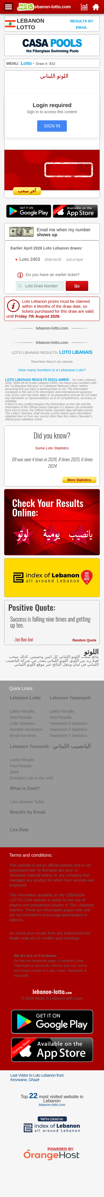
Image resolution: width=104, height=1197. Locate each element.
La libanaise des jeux (24, 386)
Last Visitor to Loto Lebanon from (37, 1077)
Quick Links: (21, 688)
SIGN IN (52, 126)
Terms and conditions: (31, 855)
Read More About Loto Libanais (52, 361)
